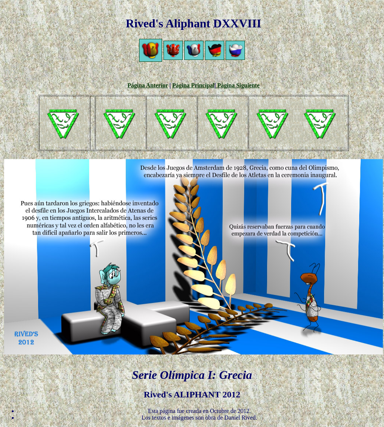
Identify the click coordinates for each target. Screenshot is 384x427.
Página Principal (193, 85)
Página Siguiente (237, 85)
